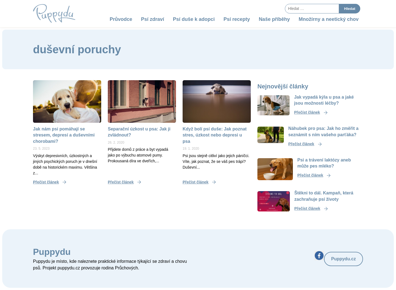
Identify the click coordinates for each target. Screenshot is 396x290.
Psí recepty (237, 19)
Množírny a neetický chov (329, 19)
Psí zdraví (152, 19)
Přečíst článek (46, 182)
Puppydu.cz (343, 258)
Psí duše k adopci (194, 19)
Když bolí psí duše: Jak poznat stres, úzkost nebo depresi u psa (215, 135)
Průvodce (121, 19)
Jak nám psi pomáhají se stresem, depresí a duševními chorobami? (64, 135)
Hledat (349, 9)
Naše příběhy (274, 19)
